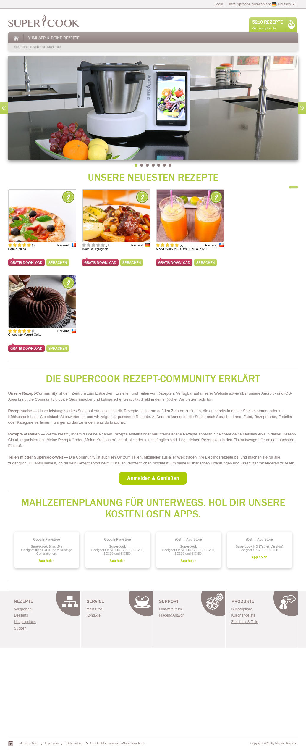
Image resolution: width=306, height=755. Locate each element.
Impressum (52, 743)
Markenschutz (29, 743)
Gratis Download (26, 262)
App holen (47, 560)
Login (218, 4)
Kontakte (94, 615)
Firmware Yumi (171, 609)
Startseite (16, 38)
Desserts (21, 615)
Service (95, 601)
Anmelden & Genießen (153, 478)
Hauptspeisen (25, 622)
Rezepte (23, 601)
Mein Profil (95, 609)
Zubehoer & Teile (244, 622)
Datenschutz (75, 743)
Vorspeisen (23, 609)
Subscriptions (242, 609)
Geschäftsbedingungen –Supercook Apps (117, 743)
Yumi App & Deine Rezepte (54, 38)
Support (169, 601)
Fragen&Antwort (172, 615)
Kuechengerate (243, 615)
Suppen (20, 628)
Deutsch (281, 4)
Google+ (10, 743)
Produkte (242, 601)
